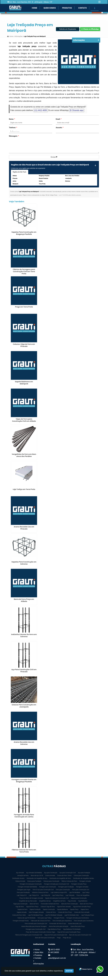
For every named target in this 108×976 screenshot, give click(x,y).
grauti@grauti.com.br (57, 958)
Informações (38, 964)
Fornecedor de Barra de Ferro (50, 904)
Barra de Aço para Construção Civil (80, 935)
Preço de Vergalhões (82, 895)
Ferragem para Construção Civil (36, 929)
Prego (59, 938)
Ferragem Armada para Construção (31, 884)
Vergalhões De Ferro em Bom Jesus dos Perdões (24, 455)
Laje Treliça (85, 892)
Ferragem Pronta (59, 918)
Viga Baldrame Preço (54, 929)
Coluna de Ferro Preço (65, 912)
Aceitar (69, 971)
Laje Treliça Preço (57, 895)
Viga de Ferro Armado (64, 906)
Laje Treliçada (70, 895)
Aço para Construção (50, 873)
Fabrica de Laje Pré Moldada (26, 918)
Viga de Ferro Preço (32, 906)
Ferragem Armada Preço (79, 884)
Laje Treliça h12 (22, 895)
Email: (59, 119)
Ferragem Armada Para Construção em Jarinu (24, 815)
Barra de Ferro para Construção (45, 938)
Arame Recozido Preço (78, 926)
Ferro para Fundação (23, 892)
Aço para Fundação (84, 873)
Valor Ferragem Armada (36, 912)
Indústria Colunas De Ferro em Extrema (24, 635)
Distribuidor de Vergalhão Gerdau (83, 878)
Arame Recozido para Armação (58, 926)
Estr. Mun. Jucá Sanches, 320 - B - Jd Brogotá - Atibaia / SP (30, 2)
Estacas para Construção (51, 881)
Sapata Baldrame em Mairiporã (24, 382)
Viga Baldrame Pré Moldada (71, 929)
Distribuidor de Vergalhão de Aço (37, 878)
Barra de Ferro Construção (69, 904)
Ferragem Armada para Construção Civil (56, 884)
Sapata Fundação (35, 909)
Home (34, 8)
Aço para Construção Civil (68, 873)
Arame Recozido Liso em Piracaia (24, 528)
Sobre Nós (38, 952)
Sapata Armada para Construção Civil (57, 898)
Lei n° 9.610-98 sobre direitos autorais (70, 195)
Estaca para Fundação (34, 881)
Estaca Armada (20, 881)
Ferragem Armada (85, 881)
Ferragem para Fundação (66, 887)
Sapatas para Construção (79, 898)
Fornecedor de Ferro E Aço (57, 923)
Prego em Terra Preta (24, 307)
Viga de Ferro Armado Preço (82, 906)
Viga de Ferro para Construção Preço (68, 932)
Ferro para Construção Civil (80, 889)
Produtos (67, 8)
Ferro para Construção (63, 889)
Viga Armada (72, 901)
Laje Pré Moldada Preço (35, 915)
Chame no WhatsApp (90, 29)
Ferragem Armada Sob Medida (27, 887)
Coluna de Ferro (51, 912)
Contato (82, 8)
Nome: (12, 119)
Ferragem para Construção (47, 887)
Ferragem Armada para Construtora (77, 918)
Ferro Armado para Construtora (83, 921)
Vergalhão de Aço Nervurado (28, 901)
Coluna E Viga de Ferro (48, 906)
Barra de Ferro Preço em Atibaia (24, 600)
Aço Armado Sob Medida (34, 873)
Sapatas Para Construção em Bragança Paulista (24, 233)
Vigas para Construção (20, 904)
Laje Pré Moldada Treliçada (53, 915)
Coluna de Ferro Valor (19, 915)
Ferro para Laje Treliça (45, 918)
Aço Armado (20, 873)
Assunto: (60, 128)
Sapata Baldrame (62, 909)
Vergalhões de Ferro (59, 901)
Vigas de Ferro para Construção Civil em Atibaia (24, 420)
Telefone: (13, 128)
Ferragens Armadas (82, 887)
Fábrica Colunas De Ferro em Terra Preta (24, 851)
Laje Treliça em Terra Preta (24, 489)
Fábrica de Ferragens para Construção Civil (28, 935)
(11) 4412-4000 (40, 110)
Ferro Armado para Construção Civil (36, 923)
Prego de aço (67, 938)
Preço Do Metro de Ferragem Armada (31, 898)
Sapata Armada (22, 912)
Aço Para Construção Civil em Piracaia (23, 670)
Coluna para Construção (81, 875)
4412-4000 (55, 949)
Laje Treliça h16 (34, 895)
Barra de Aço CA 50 (37, 875)
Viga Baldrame (82, 901)
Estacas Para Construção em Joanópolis (24, 706)
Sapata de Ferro (22, 909)
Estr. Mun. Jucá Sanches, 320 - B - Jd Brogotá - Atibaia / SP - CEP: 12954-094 (83, 952)
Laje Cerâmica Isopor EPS (59, 892)
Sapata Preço (74, 909)
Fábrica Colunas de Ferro (69, 881)
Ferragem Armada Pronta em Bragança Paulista (24, 780)
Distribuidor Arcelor (18, 878)
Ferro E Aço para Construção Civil (43, 889)
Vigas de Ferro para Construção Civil (55, 935)
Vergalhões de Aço (45, 901)
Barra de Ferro (34, 904)
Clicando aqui (76, 110)
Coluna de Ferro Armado (81, 912)
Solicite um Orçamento (67, 29)
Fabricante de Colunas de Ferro (40, 921)
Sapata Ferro (85, 909)
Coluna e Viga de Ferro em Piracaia (24, 345)
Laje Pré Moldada (74, 892)
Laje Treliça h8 (45, 895)
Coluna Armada (50, 875)
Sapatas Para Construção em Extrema (24, 563)
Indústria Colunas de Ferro (40, 892)
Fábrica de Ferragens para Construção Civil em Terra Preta (24, 271)
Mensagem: (14, 136)
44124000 (54, 952)
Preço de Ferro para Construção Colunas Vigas (40, 932)
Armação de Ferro (23, 875)
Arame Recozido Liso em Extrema (24, 743)
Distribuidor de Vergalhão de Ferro (60, 878)
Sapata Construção (49, 909)
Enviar (54, 157)
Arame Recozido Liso (75, 923)
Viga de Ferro (20, 906)
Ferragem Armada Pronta (21, 921)
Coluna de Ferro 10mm (64, 875)
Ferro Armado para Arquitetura (62, 921)
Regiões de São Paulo (19, 172)
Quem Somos (50, 8)
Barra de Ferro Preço (86, 904)
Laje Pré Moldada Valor (71, 915)
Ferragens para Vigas (23, 889)
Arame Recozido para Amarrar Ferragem (34, 926)
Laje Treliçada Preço (87, 915)
